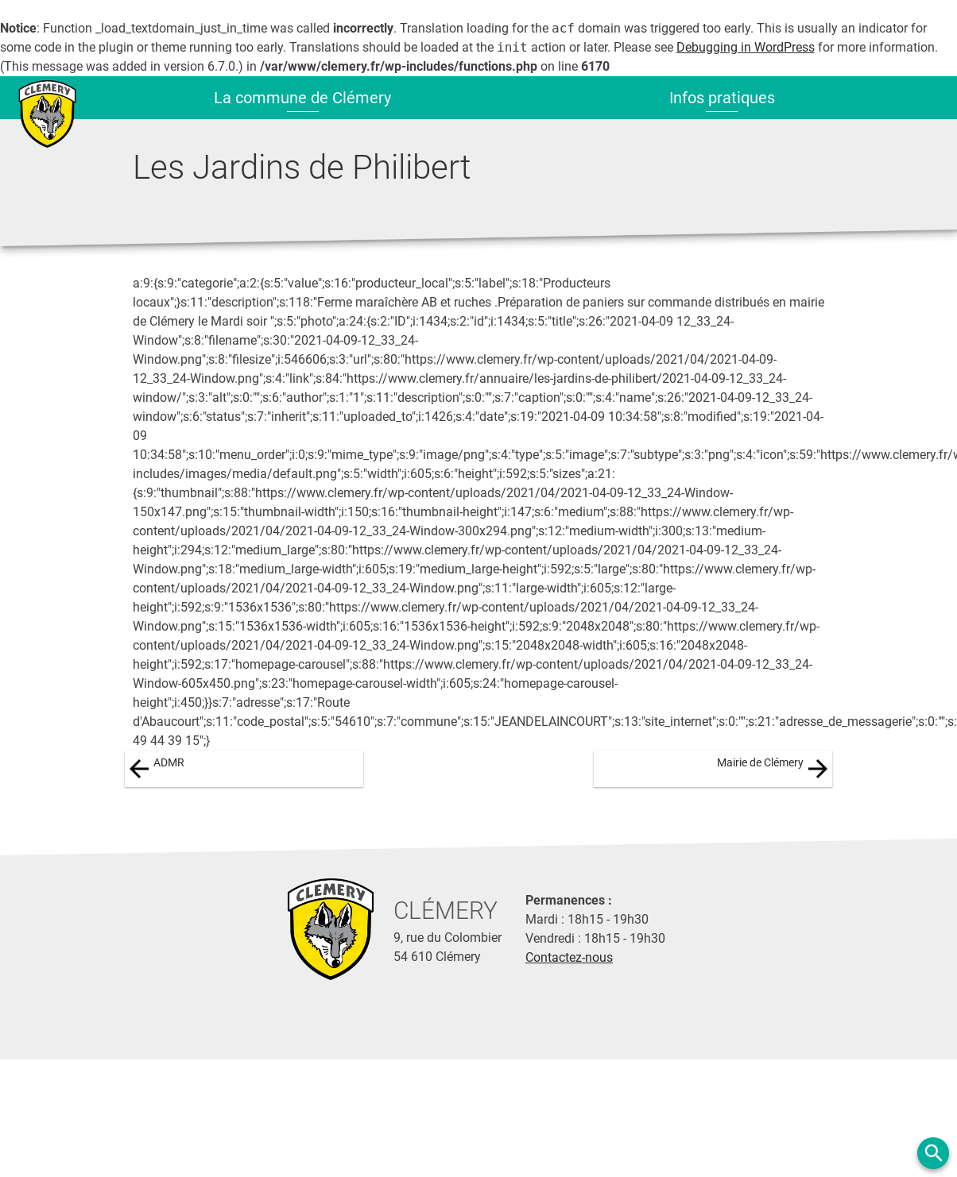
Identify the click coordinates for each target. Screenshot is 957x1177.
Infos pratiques (722, 97)
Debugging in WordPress (745, 47)
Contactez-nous (569, 957)
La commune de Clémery (302, 97)
